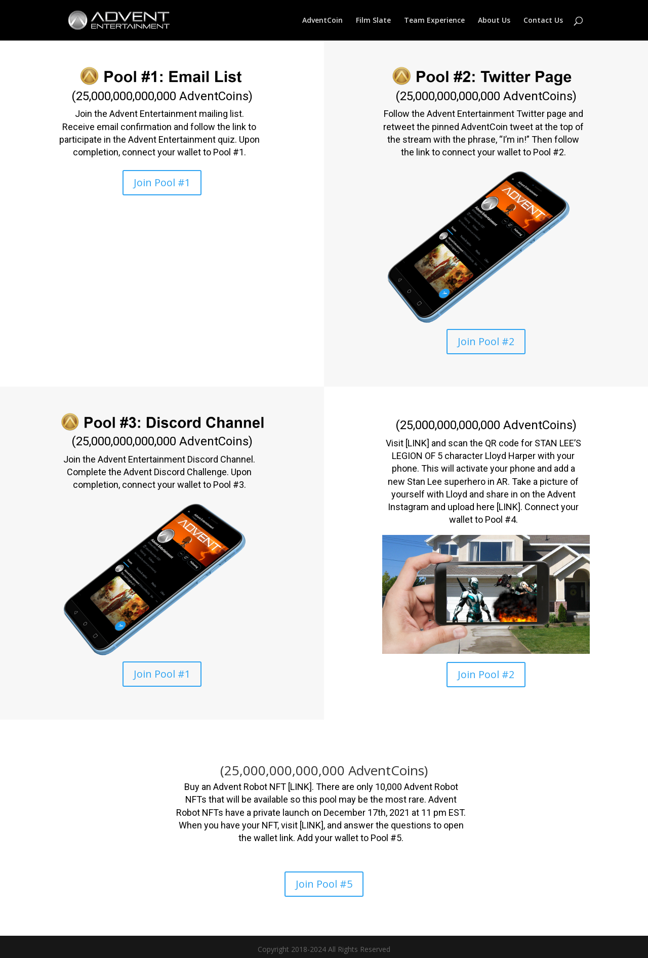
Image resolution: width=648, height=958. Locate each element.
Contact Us (543, 21)
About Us (494, 21)
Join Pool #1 (162, 182)
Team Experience (434, 21)
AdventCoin (322, 21)
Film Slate (373, 21)
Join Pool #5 (324, 884)
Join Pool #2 (486, 341)
